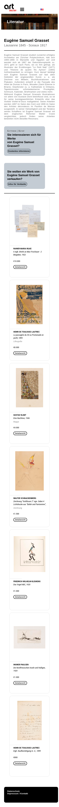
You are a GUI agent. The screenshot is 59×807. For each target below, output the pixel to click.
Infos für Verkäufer (17, 184)
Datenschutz (13, 791)
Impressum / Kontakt (17, 793)
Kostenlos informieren (19, 151)
